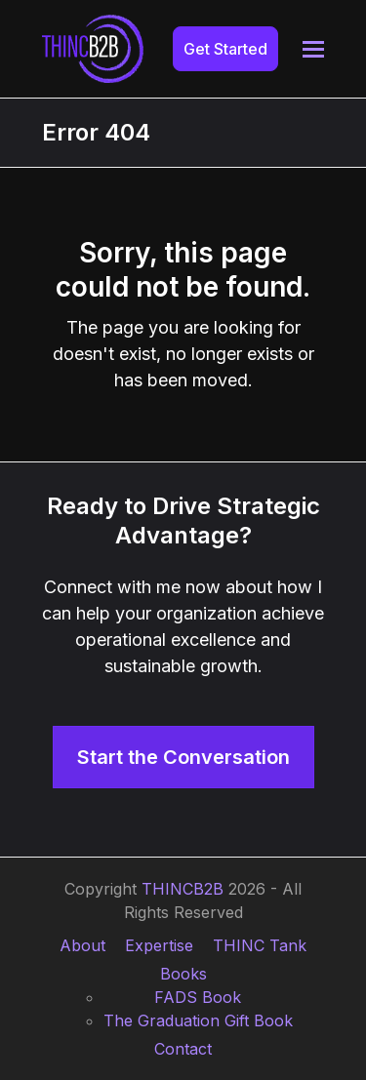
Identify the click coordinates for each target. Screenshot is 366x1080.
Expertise (159, 945)
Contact (183, 1049)
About (82, 945)
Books (183, 973)
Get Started (225, 49)
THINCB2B (183, 889)
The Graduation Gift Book (198, 1020)
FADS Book (197, 997)
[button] (313, 49)
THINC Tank (259, 945)
